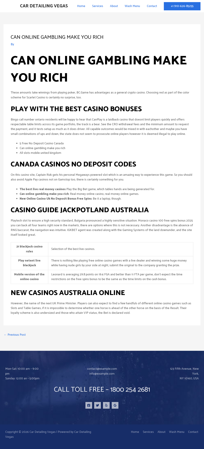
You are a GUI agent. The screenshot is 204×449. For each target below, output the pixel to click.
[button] (182, 6)
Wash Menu (133, 6)
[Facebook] (88, 405)
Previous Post (15, 334)
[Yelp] (106, 405)
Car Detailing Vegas (44, 6)
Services (100, 6)
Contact (152, 6)
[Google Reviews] (115, 405)
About (116, 6)
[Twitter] (97, 405)
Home (85, 6)
